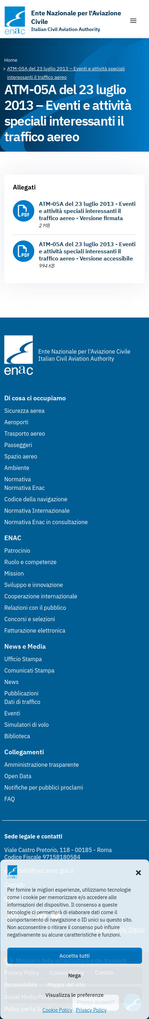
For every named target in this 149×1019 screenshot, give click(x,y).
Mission (14, 573)
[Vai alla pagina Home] (11, 60)
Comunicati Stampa (29, 670)
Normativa (17, 479)
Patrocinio (17, 550)
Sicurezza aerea (24, 410)
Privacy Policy (91, 1010)
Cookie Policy (58, 1010)
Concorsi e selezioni (29, 619)
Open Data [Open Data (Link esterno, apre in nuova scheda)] (17, 776)
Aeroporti (16, 422)
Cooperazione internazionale (40, 596)
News (11, 681)
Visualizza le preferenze (74, 995)
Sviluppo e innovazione (33, 584)
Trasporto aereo (24, 433)
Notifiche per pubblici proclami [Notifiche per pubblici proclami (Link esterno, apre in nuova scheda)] (43, 787)
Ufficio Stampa (23, 659)
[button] (138, 872)
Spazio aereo (20, 456)
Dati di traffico (22, 701)
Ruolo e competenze (30, 562)
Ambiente (16, 467)
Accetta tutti (74, 955)
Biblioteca (17, 736)
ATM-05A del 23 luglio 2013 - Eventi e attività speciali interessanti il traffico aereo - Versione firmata (87, 211)
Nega (74, 975)
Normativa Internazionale (37, 510)
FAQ (9, 798)
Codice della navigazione (35, 499)
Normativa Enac (24, 487)
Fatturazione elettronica (34, 630)
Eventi (12, 713)
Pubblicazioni (21, 693)
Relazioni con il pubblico (35, 607)
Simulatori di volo (26, 724)
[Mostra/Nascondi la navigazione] (133, 20)
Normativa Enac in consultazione (46, 522)
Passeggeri (18, 444)
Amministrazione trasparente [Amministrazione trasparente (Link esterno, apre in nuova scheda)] (41, 764)
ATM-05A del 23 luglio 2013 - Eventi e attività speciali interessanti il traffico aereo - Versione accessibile (87, 251)
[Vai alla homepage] (63, 20)
